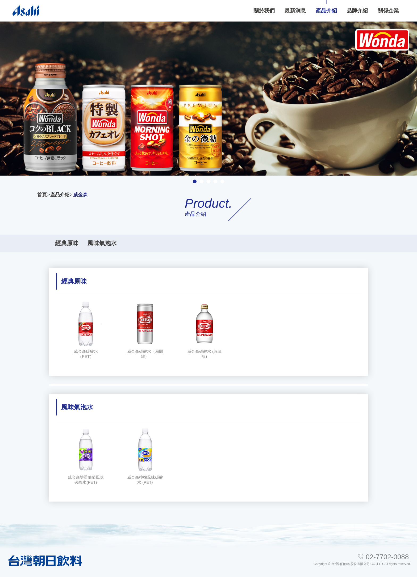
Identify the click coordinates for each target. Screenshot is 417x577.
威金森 (80, 194)
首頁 (42, 194)
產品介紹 (59, 194)
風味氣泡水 (102, 243)
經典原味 (66, 243)
